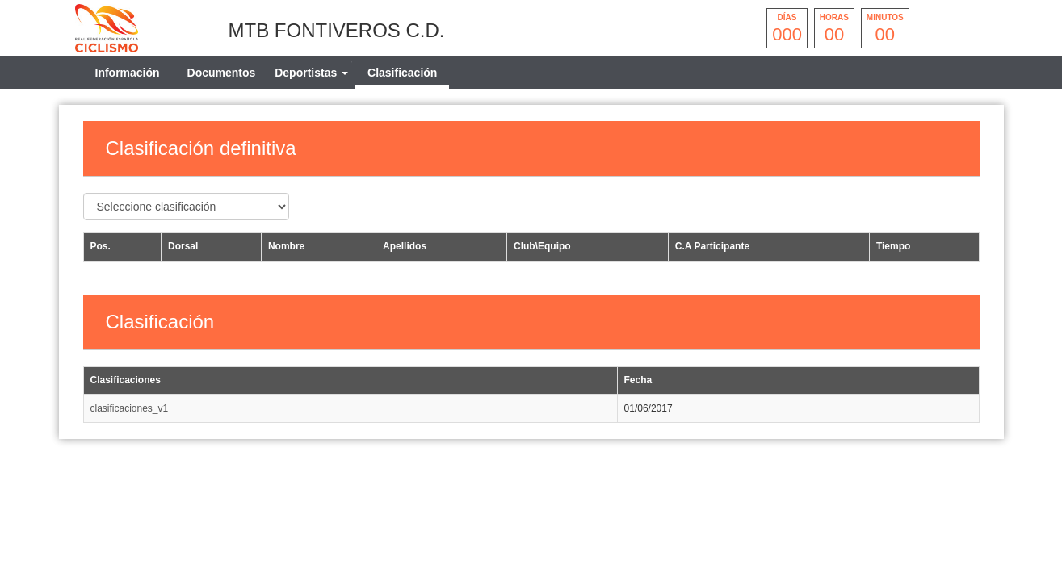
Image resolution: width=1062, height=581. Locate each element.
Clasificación (402, 72)
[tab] (311, 73)
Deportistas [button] (311, 72)
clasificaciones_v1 (129, 408)
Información (127, 72)
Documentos (221, 72)
